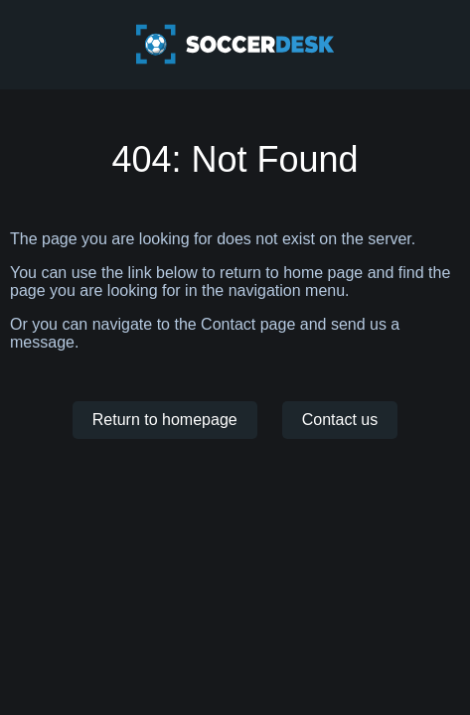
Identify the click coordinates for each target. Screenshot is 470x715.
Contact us (340, 419)
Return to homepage (164, 419)
